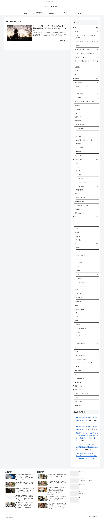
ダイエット (86, 32)
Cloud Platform (87, 309)
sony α (87, 167)
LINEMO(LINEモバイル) (87, 328)
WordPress (86, 382)
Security (86, 347)
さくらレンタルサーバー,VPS (87, 363)
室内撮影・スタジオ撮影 (86, 205)
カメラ (87, 113)
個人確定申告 (87, 136)
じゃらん (86, 397)
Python (87, 271)
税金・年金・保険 (86, 125)
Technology (86, 217)
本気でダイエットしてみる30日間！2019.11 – (87, 37)
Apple (86, 224)
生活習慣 (86, 67)
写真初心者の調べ (86, 201)
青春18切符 (86, 405)
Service (86, 367)
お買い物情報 (86, 82)
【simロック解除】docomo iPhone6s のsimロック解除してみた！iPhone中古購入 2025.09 (86, 456)
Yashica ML (88, 186)
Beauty (86, 28)
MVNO (87, 336)
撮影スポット (86, 209)
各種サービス (86, 117)
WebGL (88, 278)
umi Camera (86, 370)
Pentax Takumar (88, 182)
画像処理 (87, 240)
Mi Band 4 (87, 297)
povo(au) (87, 340)
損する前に (86, 121)
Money (86, 78)
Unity (87, 274)
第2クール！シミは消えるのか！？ (87, 53)
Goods (86, 163)
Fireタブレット (87, 294)
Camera (86, 232)
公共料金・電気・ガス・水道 (87, 140)
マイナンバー (87, 132)
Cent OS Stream (87, 355)
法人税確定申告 (87, 148)
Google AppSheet (88, 286)
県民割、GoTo (88, 98)
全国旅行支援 (87, 94)
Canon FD (88, 174)
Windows (87, 301)
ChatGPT (87, 251)
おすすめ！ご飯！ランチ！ (86, 394)
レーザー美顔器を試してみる (86, 49)
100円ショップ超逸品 (87, 86)
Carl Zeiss (88, 178)
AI (86, 221)
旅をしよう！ (86, 390)
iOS (87, 259)
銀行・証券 (86, 155)
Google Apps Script (87, 255)
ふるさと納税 (87, 128)
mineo (87, 332)
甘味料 (87, 45)
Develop (86, 244)
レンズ (87, 171)
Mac (87, 228)
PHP (87, 267)
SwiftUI (88, 263)
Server (86, 351)
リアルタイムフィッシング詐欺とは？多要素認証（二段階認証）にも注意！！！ (87, 447)
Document (87, 313)
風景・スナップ (87, 198)
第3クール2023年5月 (87, 57)
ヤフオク (87, 90)
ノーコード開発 (87, 282)
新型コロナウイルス (86, 386)
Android (87, 247)
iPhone (87, 109)
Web (86, 374)
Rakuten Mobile (87, 344)
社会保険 (87, 151)
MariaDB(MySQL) (87, 359)
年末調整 (87, 144)
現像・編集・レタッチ (86, 213)
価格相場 (86, 105)
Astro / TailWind (87, 378)
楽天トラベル (86, 401)
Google (86, 305)
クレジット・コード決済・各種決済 (86, 101)
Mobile (86, 320)
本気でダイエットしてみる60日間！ (87, 42)
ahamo (87, 324)
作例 (86, 194)
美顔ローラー (86, 71)
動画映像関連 (87, 190)
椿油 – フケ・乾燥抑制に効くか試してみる (86, 62)
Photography (86, 159)
